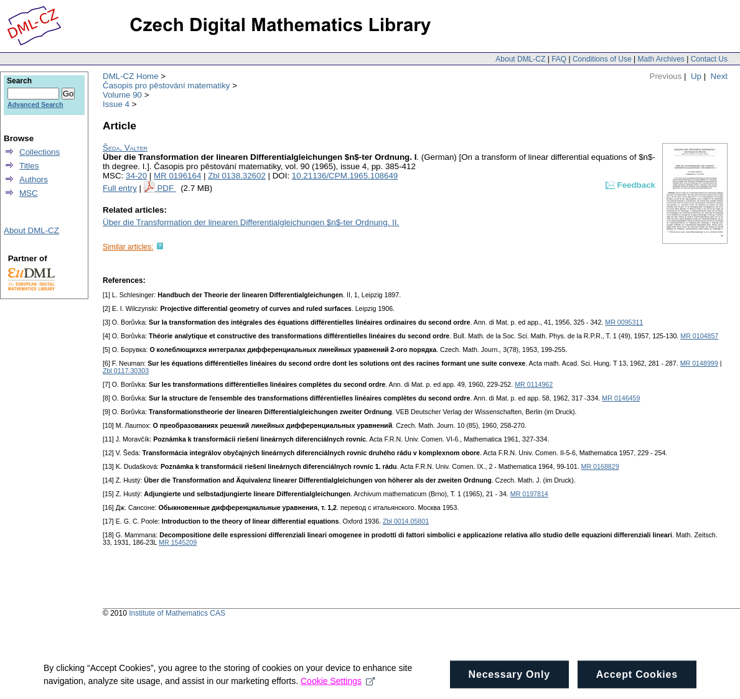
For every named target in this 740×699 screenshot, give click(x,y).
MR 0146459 (621, 398)
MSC (28, 193)
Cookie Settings (338, 690)
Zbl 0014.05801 (406, 521)
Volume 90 (122, 95)
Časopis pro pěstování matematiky (166, 85)
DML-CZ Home (131, 76)
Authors (33, 179)
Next (719, 76)
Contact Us (709, 59)
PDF (166, 188)
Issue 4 (116, 104)
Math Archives (660, 59)
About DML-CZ (520, 59)
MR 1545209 (178, 542)
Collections (39, 152)
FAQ (558, 59)
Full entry (120, 188)
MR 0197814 (529, 494)
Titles (29, 165)
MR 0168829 (600, 466)
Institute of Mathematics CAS (177, 613)
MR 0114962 (534, 384)
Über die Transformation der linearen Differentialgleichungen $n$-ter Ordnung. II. (251, 222)
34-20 (136, 175)
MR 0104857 (699, 336)
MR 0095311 (624, 322)
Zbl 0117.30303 (126, 370)
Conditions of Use (602, 59)
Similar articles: (128, 247)
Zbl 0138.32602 (237, 175)
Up (696, 76)
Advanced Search (35, 104)
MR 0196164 (177, 175)
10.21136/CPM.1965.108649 (345, 175)
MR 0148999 (699, 363)
